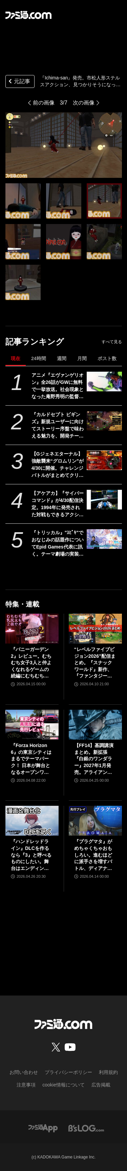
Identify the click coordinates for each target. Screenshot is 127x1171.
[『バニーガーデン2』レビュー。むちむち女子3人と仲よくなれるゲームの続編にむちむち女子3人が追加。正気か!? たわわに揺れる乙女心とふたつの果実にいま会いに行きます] (32, 629)
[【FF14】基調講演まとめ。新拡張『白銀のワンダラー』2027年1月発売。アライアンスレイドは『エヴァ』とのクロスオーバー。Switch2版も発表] (95, 725)
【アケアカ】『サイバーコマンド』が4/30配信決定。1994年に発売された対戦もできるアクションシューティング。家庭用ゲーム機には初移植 (57, 504)
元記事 (18, 82)
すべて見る (112, 341)
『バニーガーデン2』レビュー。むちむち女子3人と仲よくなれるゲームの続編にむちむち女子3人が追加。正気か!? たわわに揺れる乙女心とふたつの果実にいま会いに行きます (31, 663)
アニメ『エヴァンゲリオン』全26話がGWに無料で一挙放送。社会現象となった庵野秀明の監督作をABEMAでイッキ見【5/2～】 (57, 386)
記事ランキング (34, 341)
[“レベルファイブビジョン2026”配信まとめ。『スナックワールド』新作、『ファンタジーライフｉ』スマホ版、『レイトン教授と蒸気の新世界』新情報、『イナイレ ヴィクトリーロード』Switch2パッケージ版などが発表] (95, 629)
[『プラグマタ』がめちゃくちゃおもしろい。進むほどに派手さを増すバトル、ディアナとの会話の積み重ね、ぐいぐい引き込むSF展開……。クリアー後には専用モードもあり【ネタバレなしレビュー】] (95, 821)
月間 (82, 358)
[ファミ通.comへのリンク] (28, 15)
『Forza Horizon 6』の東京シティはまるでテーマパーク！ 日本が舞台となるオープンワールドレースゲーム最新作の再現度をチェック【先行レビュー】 (31, 759)
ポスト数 (107, 358)
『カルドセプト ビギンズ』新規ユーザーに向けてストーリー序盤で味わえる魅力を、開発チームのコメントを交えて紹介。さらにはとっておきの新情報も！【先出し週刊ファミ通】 (57, 426)
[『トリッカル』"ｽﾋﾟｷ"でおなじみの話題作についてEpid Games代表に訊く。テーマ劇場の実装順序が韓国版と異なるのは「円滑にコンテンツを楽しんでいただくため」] (104, 539)
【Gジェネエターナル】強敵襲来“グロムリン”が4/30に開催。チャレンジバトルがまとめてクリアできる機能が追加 (57, 465)
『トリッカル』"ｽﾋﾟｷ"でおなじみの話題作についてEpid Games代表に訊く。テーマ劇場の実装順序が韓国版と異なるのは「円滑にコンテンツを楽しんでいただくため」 (57, 544)
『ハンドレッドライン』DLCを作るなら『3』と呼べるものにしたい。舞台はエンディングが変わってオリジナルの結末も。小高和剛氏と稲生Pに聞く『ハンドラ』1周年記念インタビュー (31, 855)
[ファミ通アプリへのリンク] (43, 1128)
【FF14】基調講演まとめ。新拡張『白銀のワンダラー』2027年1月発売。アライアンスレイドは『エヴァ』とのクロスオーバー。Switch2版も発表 (95, 759)
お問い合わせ (23, 1072)
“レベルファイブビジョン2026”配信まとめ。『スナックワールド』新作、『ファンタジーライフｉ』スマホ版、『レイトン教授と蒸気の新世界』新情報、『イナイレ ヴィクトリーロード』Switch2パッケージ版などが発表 (95, 663)
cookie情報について (63, 1085)
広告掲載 (100, 1085)
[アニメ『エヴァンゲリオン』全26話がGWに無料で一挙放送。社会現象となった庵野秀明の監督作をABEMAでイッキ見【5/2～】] (104, 381)
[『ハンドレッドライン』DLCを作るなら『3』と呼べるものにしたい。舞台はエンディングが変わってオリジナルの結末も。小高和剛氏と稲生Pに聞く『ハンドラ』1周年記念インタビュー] (32, 821)
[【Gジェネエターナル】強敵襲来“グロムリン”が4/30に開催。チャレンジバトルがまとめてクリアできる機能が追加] (104, 460)
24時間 (38, 358)
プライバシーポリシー (68, 1072)
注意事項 (26, 1085)
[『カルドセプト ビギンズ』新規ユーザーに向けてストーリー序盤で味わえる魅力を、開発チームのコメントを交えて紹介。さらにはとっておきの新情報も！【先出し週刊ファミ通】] (104, 421)
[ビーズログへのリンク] (86, 1128)
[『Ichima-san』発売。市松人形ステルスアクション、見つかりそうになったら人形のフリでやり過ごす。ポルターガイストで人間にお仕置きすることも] (23, 201)
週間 (61, 358)
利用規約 (108, 1072)
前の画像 (44, 103)
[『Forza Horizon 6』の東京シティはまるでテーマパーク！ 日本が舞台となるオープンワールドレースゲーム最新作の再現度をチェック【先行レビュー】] (32, 725)
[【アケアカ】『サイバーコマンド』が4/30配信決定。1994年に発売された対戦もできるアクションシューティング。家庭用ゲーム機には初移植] (104, 499)
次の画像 (83, 103)
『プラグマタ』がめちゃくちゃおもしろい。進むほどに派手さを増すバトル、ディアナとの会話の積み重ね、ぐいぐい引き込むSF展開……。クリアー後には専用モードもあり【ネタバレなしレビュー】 (93, 855)
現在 (15, 358)
